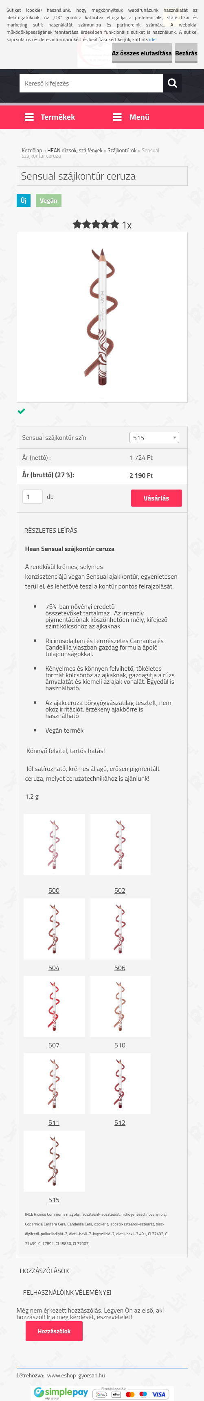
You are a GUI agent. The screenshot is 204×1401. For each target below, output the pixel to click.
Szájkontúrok (121, 150)
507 (53, 1045)
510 (119, 1045)
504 (53, 968)
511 (53, 1122)
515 (53, 1200)
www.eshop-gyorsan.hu (76, 1375)
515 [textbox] (138, 438)
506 (119, 968)
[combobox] (154, 437)
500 (53, 890)
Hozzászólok (54, 1331)
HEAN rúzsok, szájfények (75, 150)
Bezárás (186, 53)
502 (119, 890)
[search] (172, 83)
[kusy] (32, 497)
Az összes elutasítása (142, 53)
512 (119, 1122)
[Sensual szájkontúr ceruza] (102, 235)
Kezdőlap (32, 150)
